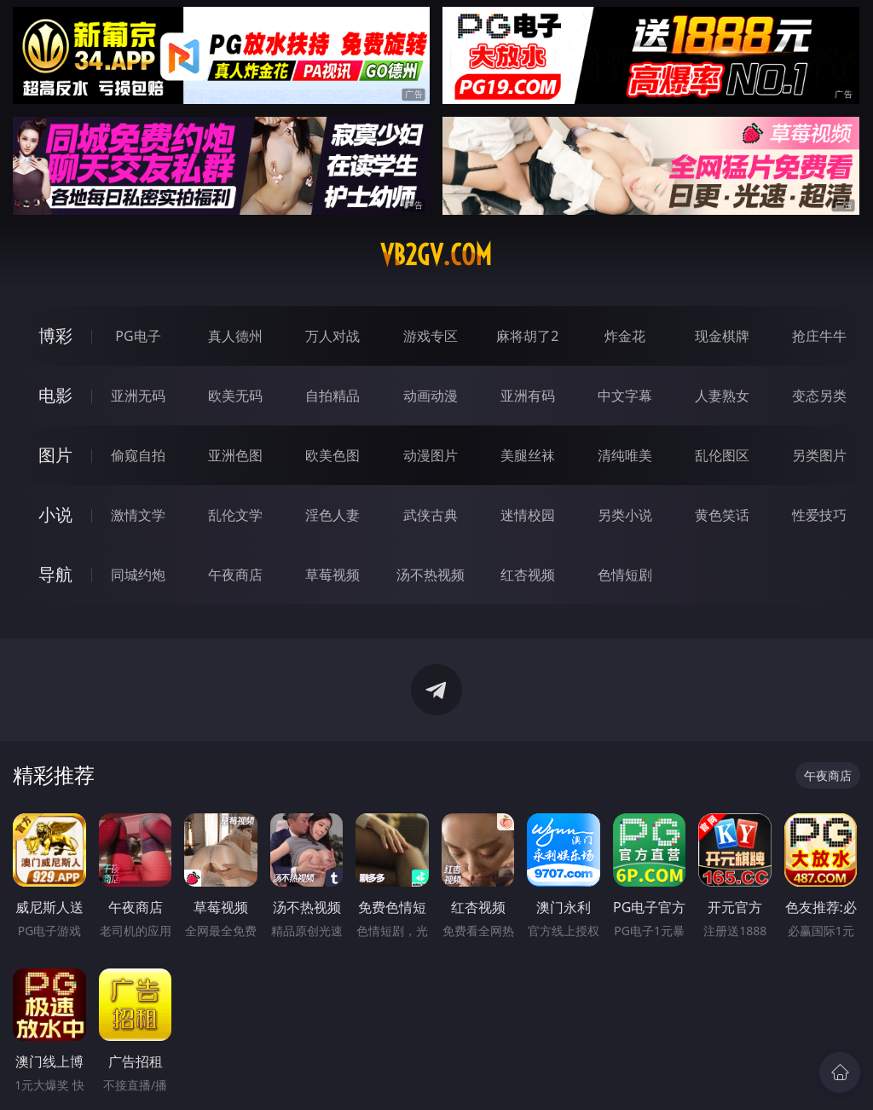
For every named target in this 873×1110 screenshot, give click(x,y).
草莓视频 (332, 574)
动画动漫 (430, 395)
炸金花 (624, 336)
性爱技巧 (819, 515)
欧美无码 (235, 395)
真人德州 (235, 336)
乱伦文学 (235, 515)
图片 (55, 454)
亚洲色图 (235, 455)
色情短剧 (625, 574)
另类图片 (819, 455)
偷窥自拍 (138, 455)
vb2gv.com (436, 255)
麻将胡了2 (527, 336)
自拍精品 (332, 395)
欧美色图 (332, 455)
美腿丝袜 (527, 455)
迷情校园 (527, 515)
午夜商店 (235, 574)
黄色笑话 (722, 515)
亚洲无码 (138, 395)
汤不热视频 (430, 574)
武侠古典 (430, 515)
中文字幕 (625, 395)
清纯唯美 (625, 455)
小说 (55, 514)
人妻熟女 (722, 395)
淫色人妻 (332, 515)
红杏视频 (527, 574)
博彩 (55, 335)
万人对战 (332, 336)
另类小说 (625, 515)
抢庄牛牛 (819, 336)
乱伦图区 (722, 455)
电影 (55, 395)
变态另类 (819, 395)
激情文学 (138, 515)
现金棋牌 (722, 336)
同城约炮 (138, 574)
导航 (55, 574)
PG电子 (137, 336)
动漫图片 (430, 455)
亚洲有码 (527, 395)
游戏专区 (430, 336)
